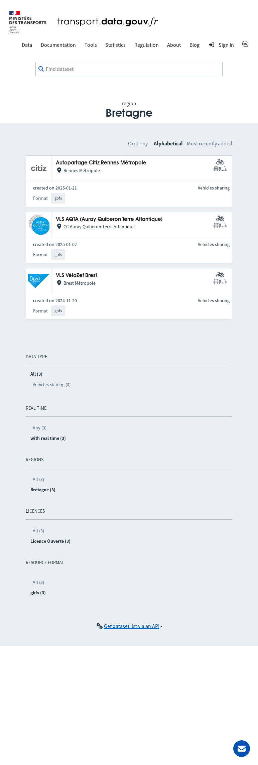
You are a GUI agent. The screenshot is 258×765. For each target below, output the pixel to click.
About (174, 44)
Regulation (146, 44)
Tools (91, 44)
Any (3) (39, 428)
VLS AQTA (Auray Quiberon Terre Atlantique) (109, 219)
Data (27, 44)
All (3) (38, 479)
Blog (194, 44)
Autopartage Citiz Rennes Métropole (101, 162)
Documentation (58, 44)
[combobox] (129, 69)
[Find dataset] (129, 69)
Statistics (115, 44)
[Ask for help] (241, 748)
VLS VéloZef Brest (76, 275)
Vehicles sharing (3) (52, 384)
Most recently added (209, 143)
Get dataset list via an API (131, 626)
